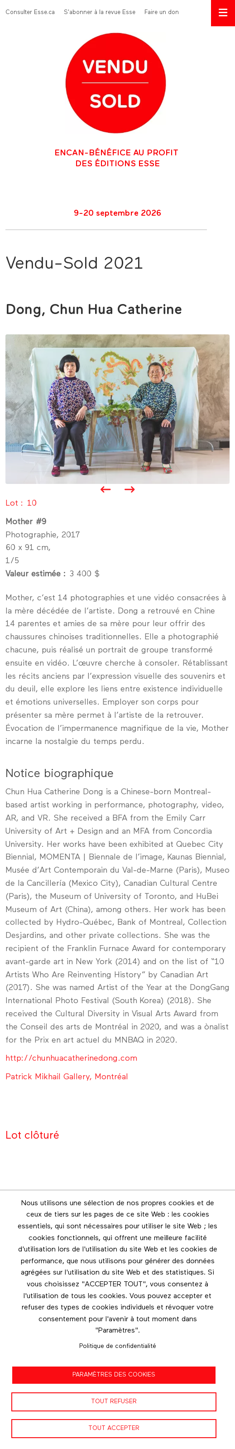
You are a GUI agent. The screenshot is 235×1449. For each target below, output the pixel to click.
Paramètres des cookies (113, 1375)
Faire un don (161, 12)
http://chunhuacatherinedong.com (71, 1058)
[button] (117, 409)
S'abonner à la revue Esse (99, 12)
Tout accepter (113, 1428)
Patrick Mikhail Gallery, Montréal (66, 1077)
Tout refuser (114, 1401)
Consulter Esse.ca (30, 12)
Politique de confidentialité (117, 1346)
